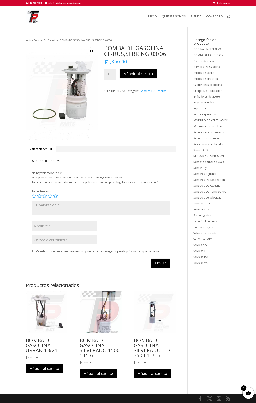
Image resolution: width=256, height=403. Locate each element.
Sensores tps (201, 209)
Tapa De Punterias (205, 221)
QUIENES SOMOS (174, 16)
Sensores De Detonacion (209, 180)
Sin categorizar (202, 215)
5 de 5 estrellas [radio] (55, 196)
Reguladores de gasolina (208, 132)
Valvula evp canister (205, 233)
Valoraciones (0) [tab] (41, 149)
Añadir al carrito (138, 73)
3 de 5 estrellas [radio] (44, 196)
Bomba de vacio (203, 61)
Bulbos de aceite (203, 73)
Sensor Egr (200, 168)
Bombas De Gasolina (46, 40)
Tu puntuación (42, 191)
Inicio (29, 40)
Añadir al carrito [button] (44, 368)
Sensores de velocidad (207, 197)
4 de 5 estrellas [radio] (50, 196)
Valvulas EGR (201, 251)
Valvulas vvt (200, 263)
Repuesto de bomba (206, 138)
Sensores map (202, 203)
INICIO (152, 16)
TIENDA (196, 16)
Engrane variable (203, 102)
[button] (91, 51)
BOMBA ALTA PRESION (208, 55)
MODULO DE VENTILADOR (210, 120)
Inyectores (199, 108)
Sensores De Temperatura (210, 191)
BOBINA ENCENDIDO (207, 49)
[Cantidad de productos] (110, 74)
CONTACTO (214, 16)
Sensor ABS (200, 150)
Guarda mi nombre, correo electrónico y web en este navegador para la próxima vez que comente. (97, 251)
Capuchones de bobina (207, 85)
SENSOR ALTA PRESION (208, 156)
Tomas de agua (203, 227)
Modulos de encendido (207, 126)
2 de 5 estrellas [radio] (39, 196)
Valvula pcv (200, 245)
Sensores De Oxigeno (207, 185)
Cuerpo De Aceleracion (207, 91)
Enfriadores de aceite (206, 96)
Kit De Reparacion (204, 114)
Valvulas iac (200, 257)
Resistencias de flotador (208, 144)
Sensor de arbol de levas (208, 162)
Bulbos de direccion (205, 79)
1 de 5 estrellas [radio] (34, 196)
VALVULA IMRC (202, 239)
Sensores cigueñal (204, 174)
